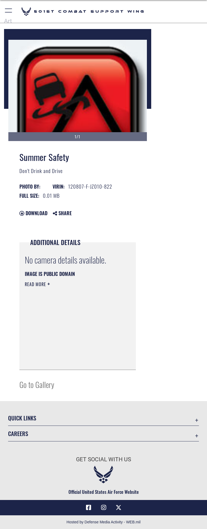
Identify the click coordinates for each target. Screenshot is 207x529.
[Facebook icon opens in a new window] (88, 507)
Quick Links (22, 418)
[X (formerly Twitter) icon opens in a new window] (119, 507)
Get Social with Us (103, 459)
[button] (9, 11)
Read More (36, 284)
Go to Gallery (36, 384)
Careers (18, 433)
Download (33, 213)
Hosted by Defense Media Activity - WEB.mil (104, 522)
